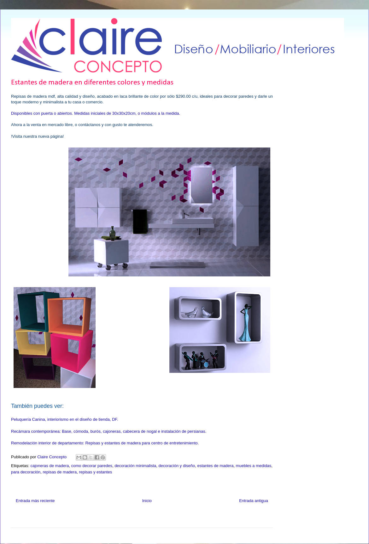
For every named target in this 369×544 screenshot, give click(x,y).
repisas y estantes (95, 472)
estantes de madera (215, 465)
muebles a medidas (254, 465)
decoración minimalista (135, 465)
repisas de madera (60, 472)
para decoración (25, 472)
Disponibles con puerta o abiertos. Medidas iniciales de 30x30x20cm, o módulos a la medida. (95, 113)
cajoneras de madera (49, 465)
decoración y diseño (177, 465)
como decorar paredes (91, 465)
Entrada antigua (253, 500)
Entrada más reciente (35, 500)
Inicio (147, 500)
